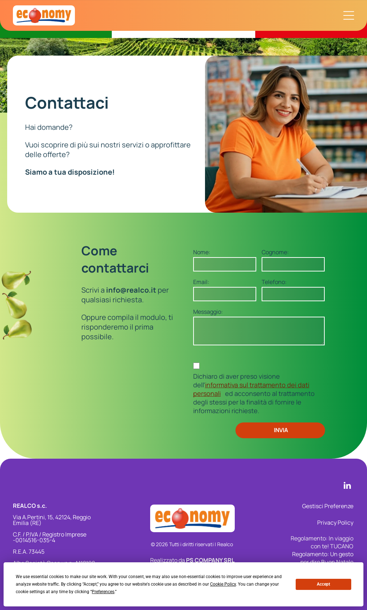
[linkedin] (347, 486)
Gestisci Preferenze (327, 506)
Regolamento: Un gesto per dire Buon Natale (322, 558)
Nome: (201, 252)
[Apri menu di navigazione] (348, 15)
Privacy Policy (335, 522)
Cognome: (275, 252)
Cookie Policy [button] (223, 584)
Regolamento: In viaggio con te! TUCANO (322, 542)
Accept (323, 584)
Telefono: (274, 282)
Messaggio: (208, 312)
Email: (201, 282)
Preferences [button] (103, 591)
